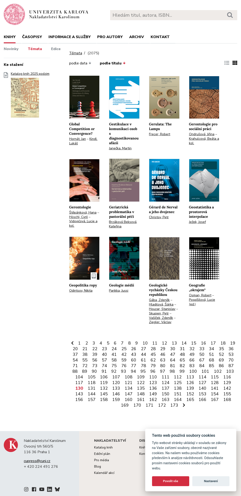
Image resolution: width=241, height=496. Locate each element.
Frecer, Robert (159, 134)
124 (165, 382)
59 (124, 360)
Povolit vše (170, 481)
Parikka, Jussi (118, 290)
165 (190, 399)
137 (165, 388)
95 (143, 371)
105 (92, 377)
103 (230, 371)
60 (133, 360)
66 (192, 360)
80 (162, 366)
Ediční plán (102, 454)
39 (94, 354)
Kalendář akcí (104, 473)
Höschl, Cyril (78, 217)
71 (75, 366)
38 (85, 354)
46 (162, 354)
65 (182, 360)
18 (223, 343)
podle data (80, 63)
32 (192, 349)
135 (141, 388)
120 (116, 382)
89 (84, 371)
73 (94, 366)
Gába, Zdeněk (159, 300)
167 (215, 399)
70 (231, 360)
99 (182, 371)
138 (178, 388)
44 (143, 354)
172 (162, 405)
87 (231, 366)
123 (153, 382)
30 (172, 349)
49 (192, 354)
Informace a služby (69, 37)
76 (124, 366)
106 (104, 377)
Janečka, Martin (120, 148)
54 (75, 360)
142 (227, 388)
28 (153, 349)
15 (193, 343)
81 (172, 366)
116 (227, 377)
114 (202, 377)
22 (94, 349)
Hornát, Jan (77, 139)
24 (114, 349)
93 (123, 371)
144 (92, 394)
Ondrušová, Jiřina (201, 134)
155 (227, 394)
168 (227, 399)
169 (125, 405)
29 (162, 349)
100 (193, 371)
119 (104, 382)
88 (75, 371)
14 (184, 343)
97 (162, 371)
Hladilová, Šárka (161, 304)
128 (215, 382)
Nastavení (211, 481)
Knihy (10, 37)
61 (143, 360)
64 (172, 360)
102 (218, 371)
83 (192, 366)
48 (182, 354)
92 (113, 371)
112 (178, 377)
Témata (35, 49)
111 (165, 377)
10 (145, 343)
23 (104, 349)
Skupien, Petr (159, 313)
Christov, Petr (159, 217)
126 (190, 382)
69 (221, 360)
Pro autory (110, 37)
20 (75, 349)
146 (116, 394)
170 (137, 405)
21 (85, 349)
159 (116, 399)
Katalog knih (103, 447)
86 (221, 366)
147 (129, 394)
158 (104, 399)
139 (190, 388)
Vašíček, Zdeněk (161, 318)
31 (182, 349)
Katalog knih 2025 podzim (30, 96)
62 (153, 360)
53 (231, 354)
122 (141, 382)
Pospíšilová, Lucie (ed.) (202, 302)
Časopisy (32, 37)
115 (215, 377)
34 (211, 349)
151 (178, 394)
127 (202, 382)
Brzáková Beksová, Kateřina (123, 224)
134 (129, 388)
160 (129, 399)
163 (165, 399)
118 (92, 382)
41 (114, 354)
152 (190, 394)
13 (174, 343)
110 (153, 377)
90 (94, 371)
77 (133, 366)
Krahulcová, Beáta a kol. (204, 140)
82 (182, 366)
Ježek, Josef (197, 222)
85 (211, 366)
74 (104, 366)
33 (202, 349)
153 (202, 394)
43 (133, 354)
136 (153, 388)
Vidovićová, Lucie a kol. (83, 223)
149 (153, 394)
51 (211, 354)
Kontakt (160, 37)
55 (85, 360)
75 (114, 366)
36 (231, 349)
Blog (97, 466)
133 (116, 388)
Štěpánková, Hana (82, 212)
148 (141, 394)
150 (165, 394)
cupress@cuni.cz (37, 461)
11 (154, 343)
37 (75, 354)
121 (129, 382)
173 (174, 405)
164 (178, 399)
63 (162, 360)
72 (85, 366)
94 (133, 371)
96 (153, 371)
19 (232, 343)
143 (79, 394)
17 (213, 343)
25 (124, 349)
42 (124, 354)
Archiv (136, 37)
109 (141, 377)
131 (92, 388)
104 (79, 377)
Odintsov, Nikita (80, 290)
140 (202, 388)
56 (94, 360)
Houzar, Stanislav (162, 309)
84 (202, 366)
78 (143, 366)
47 (172, 354)
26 (133, 349)
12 (164, 343)
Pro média (101, 460)
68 (211, 360)
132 (104, 388)
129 (227, 382)
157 (92, 399)
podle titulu (112, 63)
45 (153, 354)
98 (172, 371)
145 (104, 394)
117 (79, 382)
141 (215, 388)
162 (153, 399)
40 (104, 354)
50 (202, 354)
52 (221, 354)
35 (221, 349)
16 (203, 343)
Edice (56, 49)
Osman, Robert (200, 295)
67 (202, 360)
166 (202, 399)
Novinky (11, 49)
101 (205, 371)
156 (79, 399)
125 (178, 382)
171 (149, 405)
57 (104, 360)
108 (129, 377)
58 (114, 360)
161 (141, 399)
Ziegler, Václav (160, 322)
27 (143, 349)
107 (116, 377)
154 (215, 394)
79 (153, 366)
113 (190, 377)
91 (104, 371)
